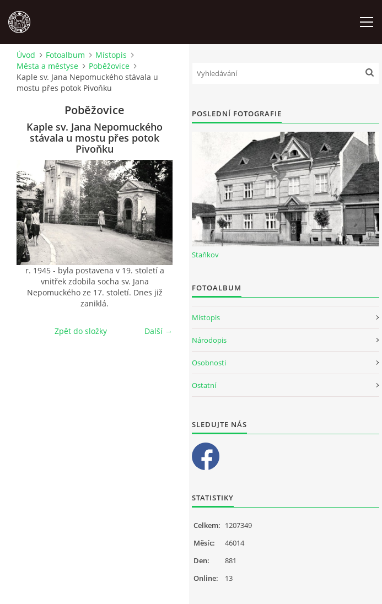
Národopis (209, 340)
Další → (158, 331)
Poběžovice (109, 66)
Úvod (26, 55)
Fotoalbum (65, 55)
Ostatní (204, 385)
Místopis (111, 55)
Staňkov (205, 255)
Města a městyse (47, 66)
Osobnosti (209, 363)
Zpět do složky (81, 331)
